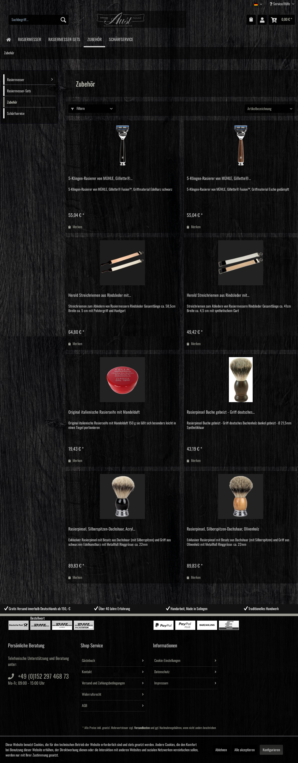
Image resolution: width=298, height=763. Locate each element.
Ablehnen (221, 750)
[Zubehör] (94, 39)
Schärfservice (16, 113)
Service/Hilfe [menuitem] (280, 4)
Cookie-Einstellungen (167, 660)
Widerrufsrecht (91, 694)
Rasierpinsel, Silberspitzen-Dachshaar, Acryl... (101, 529)
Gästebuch (88, 660)
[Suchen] (63, 20)
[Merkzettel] (251, 20)
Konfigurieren (271, 750)
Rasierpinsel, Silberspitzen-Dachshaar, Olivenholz (223, 529)
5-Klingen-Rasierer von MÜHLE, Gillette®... (100, 178)
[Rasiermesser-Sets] (64, 38)
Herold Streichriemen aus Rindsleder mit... (99, 295)
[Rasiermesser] (29, 38)
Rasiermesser (30, 79)
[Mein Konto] (262, 20)
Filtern (78, 108)
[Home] (8, 39)
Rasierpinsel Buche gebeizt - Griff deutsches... (221, 412)
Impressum (161, 683)
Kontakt (87, 672)
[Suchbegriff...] (39, 20)
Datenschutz (162, 672)
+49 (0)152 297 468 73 (43, 676)
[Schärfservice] (121, 38)
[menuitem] (39, 20)
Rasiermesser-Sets (19, 91)
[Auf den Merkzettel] (75, 227)
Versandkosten (142, 727)
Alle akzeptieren (244, 750)
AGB (84, 705)
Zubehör (12, 102)
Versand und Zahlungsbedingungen (103, 683)
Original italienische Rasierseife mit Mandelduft (104, 412)
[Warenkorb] (282, 20)
